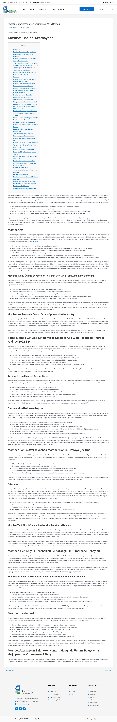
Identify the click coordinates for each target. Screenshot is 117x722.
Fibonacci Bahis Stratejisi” (21, 174)
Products (33, 9)
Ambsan (99, 719)
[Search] (113, 9)
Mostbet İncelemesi (19, 93)
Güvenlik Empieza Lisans (20, 168)
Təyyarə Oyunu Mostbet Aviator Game (24, 68)
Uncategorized (13, 27)
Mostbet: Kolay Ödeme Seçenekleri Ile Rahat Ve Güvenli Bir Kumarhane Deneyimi (24, 54)
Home (24, 9)
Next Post (109, 670)
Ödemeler (16, 77)
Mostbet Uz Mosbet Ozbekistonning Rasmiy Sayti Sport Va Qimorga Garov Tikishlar (24, 152)
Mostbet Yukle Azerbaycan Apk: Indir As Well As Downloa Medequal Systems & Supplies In (25, 113)
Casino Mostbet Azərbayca (21, 70)
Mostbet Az (16, 49)
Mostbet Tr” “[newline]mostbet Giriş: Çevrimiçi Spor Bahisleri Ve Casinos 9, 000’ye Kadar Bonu (24, 163)
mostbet (35, 241)
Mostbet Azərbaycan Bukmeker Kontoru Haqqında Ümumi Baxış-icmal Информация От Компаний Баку (25, 97)
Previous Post (9, 670)
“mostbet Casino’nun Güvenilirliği (23, 134)
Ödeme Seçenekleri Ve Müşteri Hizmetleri (25, 118)
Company (63, 9)
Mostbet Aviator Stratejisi (21, 186)
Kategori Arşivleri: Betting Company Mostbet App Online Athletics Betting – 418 (25, 138)
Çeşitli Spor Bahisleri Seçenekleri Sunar (25, 188)
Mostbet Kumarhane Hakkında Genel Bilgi (25, 143)
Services (43, 9)
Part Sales (53, 9)
